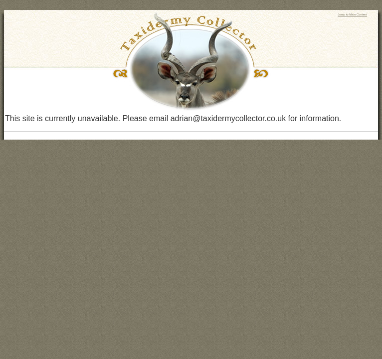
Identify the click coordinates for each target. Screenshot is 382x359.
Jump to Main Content (352, 14)
